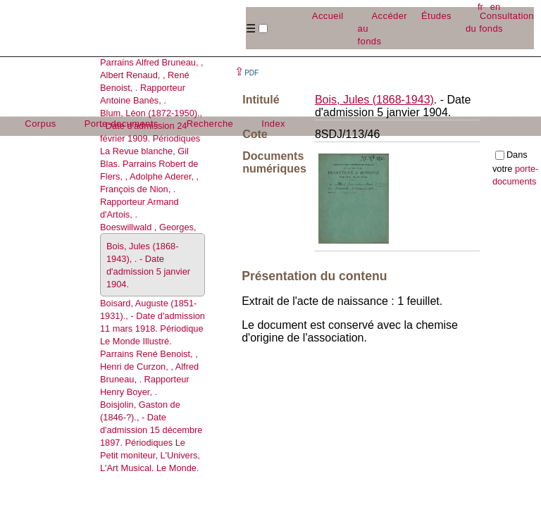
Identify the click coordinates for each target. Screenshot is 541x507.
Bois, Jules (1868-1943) (374, 100)
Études (436, 16)
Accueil (328, 16)
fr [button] (480, 6)
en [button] (495, 6)
